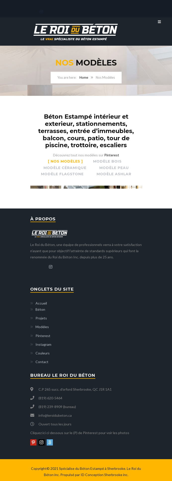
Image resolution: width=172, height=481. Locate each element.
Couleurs (42, 352)
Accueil (41, 302)
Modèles (42, 325)
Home (83, 77)
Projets (41, 317)
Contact (41, 360)
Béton (40, 308)
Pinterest (111, 155)
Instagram (43, 343)
